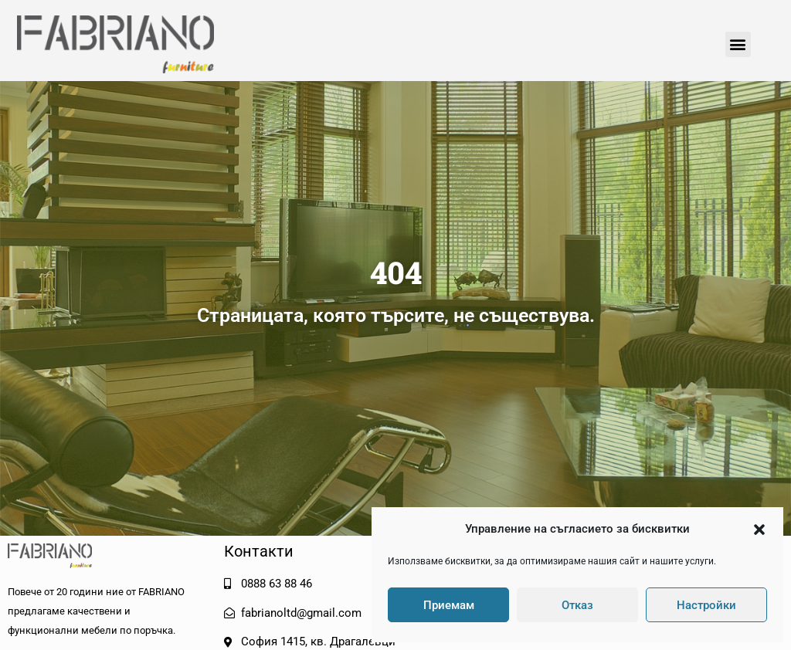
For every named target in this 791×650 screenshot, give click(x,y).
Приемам (448, 605)
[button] (759, 529)
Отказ (577, 605)
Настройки (706, 605)
